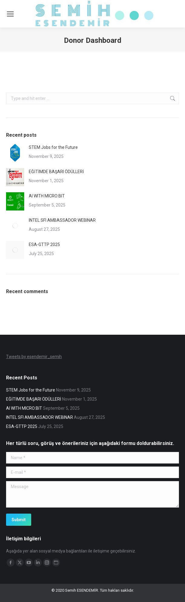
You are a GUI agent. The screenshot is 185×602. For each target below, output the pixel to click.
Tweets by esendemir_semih (34, 356)
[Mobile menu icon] (10, 14)
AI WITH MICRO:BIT (47, 195)
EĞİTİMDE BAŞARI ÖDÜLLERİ (56, 171)
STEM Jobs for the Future (53, 147)
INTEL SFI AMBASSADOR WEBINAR (62, 220)
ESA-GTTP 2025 (44, 244)
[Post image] (15, 153)
